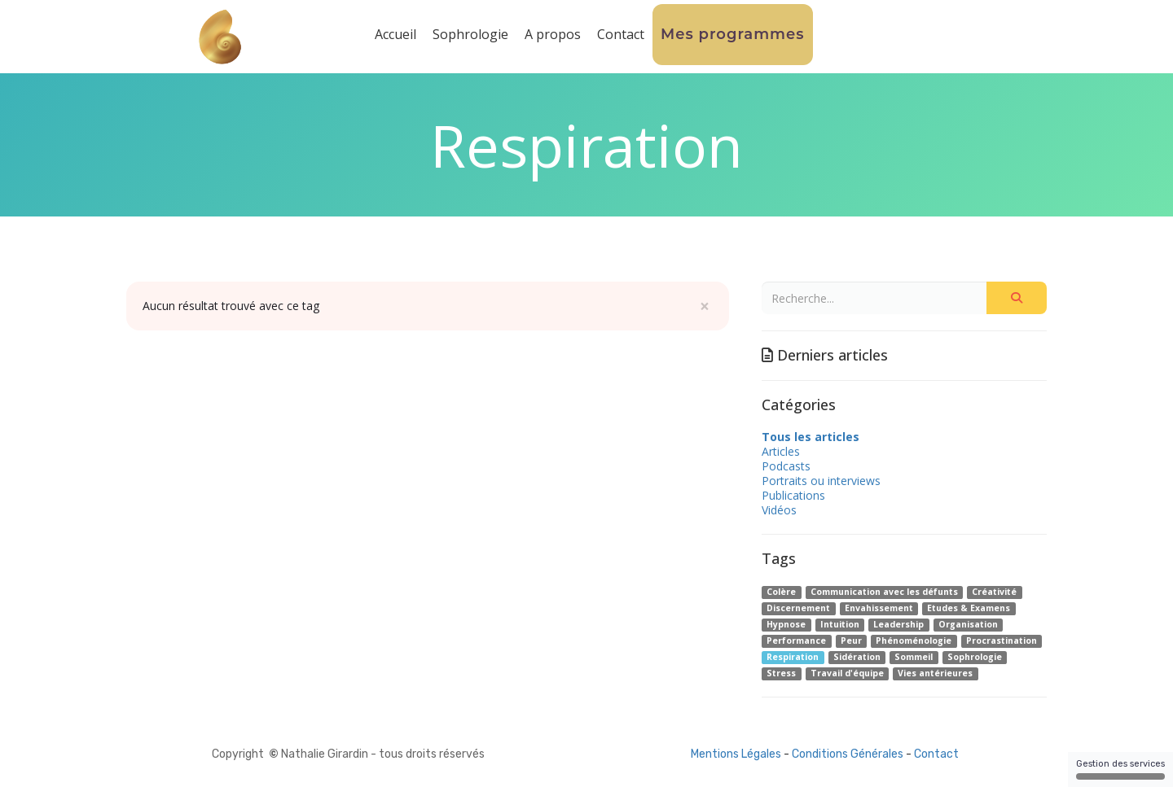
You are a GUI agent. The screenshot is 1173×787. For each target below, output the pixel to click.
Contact (620, 34)
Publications (793, 495)
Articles (781, 451)
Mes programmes (733, 34)
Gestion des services (1120, 769)
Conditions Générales (847, 754)
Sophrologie (470, 34)
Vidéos (779, 510)
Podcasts (786, 466)
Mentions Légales (736, 754)
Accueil (395, 34)
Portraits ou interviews (821, 480)
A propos (553, 34)
